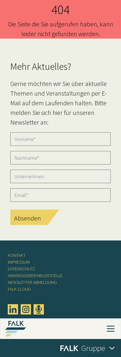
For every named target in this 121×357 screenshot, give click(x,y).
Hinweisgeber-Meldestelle (35, 275)
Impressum (19, 262)
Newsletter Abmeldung (32, 282)
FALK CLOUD (19, 289)
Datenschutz (21, 269)
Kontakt (16, 255)
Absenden (27, 218)
